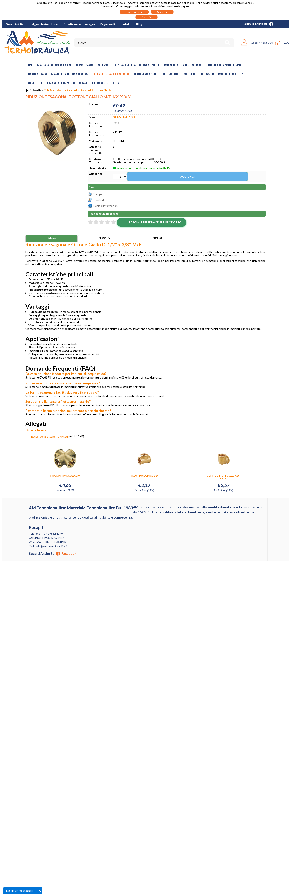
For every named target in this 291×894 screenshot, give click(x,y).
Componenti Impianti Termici (224, 65)
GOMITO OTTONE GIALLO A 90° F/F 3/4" (223, 477)
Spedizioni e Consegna (79, 24)
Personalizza (134, 12)
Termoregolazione (145, 74)
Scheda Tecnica (36, 430)
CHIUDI (146, 17)
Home (29, 65)
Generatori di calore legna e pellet (137, 65)
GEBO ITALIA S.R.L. (125, 117)
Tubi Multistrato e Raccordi (110, 74)
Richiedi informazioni (105, 206)
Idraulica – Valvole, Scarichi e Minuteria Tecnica (57, 74)
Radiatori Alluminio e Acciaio (182, 65)
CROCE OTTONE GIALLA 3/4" (65, 476)
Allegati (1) (104, 238)
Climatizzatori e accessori (93, 65)
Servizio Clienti (16, 24)
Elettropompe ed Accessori (179, 74)
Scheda (52, 238)
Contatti (125, 24)
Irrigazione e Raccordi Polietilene (223, 74)
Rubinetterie (34, 83)
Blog (139, 24)
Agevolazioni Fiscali (45, 24)
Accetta (162, 12)
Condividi (98, 200)
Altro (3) (157, 238)
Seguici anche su (258, 23)
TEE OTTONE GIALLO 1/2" (144, 476)
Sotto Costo (100, 83)
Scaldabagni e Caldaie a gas (54, 65)
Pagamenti (107, 24)
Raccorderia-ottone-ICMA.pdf (50, 437)
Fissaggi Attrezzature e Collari (67, 83)
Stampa (97, 194)
